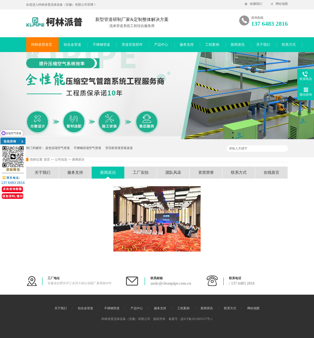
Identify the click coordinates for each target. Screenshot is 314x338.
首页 (47, 159)
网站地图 (282, 3)
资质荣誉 (206, 172)
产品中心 (161, 44)
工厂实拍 (140, 172)
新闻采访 (78, 159)
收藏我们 (256, 3)
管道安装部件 (132, 44)
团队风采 (173, 172)
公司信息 (61, 159)
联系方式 (289, 44)
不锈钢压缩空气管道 (87, 148)
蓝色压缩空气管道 (57, 148)
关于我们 (263, 44)
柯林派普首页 (41, 44)
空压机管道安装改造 (119, 148)
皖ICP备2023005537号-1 (196, 319)
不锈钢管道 (101, 44)
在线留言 (271, 172)
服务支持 (187, 44)
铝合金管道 (72, 44)
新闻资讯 (238, 44)
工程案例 (212, 44)
